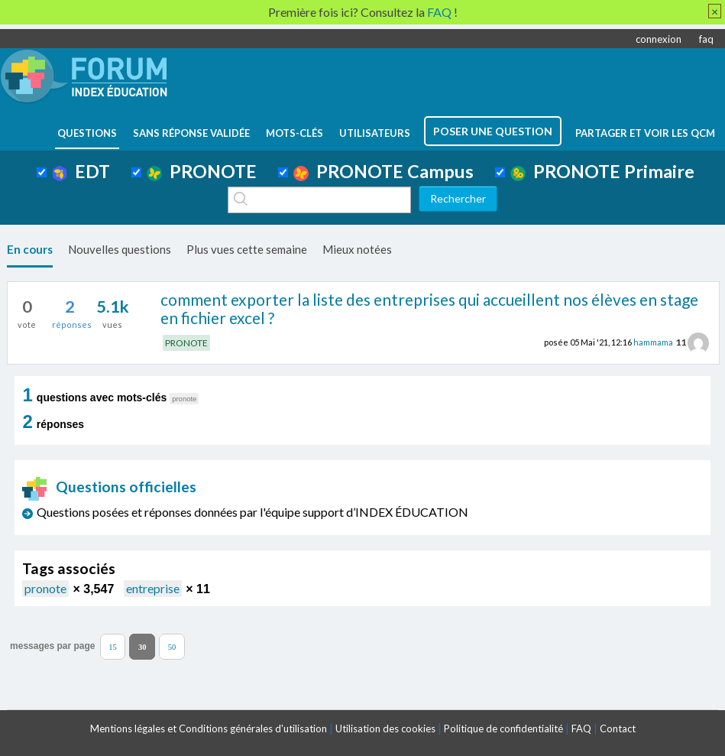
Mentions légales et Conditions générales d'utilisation (208, 728)
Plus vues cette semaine (246, 249)
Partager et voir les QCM (645, 133)
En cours (30, 249)
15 (112, 646)
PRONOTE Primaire (602, 171)
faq (706, 39)
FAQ (581, 728)
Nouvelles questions (119, 249)
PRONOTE (202, 171)
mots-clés (294, 133)
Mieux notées (357, 249)
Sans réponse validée (191, 133)
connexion (658, 39)
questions (87, 133)
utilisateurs (374, 133)
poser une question (492, 131)
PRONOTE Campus (383, 171)
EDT (81, 171)
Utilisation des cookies (385, 728)
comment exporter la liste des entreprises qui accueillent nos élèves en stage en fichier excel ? (429, 309)
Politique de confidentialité (503, 728)
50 (172, 646)
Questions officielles (109, 486)
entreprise (153, 588)
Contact (618, 728)
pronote (45, 588)
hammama (653, 342)
